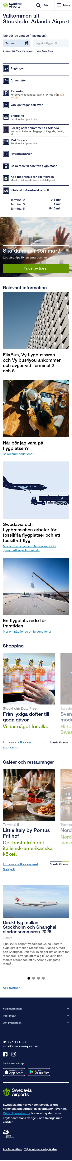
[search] (47, 5)
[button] (63, 5)
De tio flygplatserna (16, 1113)
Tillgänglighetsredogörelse (40, 1149)
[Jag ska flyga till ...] (51, 43)
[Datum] (16, 43)
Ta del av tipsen (36, 268)
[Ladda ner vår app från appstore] (14, 1072)
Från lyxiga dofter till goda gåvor (26, 716)
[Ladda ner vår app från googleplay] (39, 1072)
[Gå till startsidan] (17, 1092)
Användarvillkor (12, 1149)
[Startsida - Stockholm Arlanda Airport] (12, 5)
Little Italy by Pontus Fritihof (26, 833)
